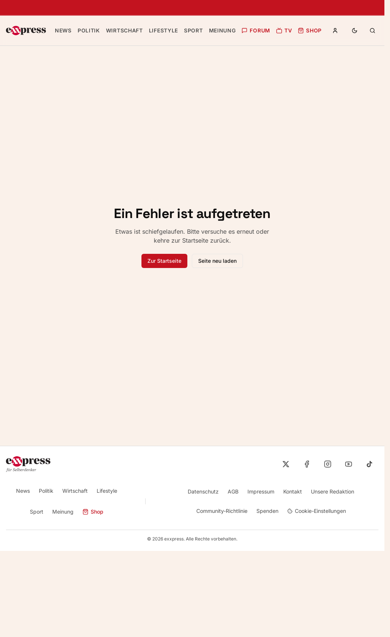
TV (279, 30)
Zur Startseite (164, 261)
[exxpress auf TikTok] (369, 464)
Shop (304, 30)
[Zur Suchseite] (372, 31)
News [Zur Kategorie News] (63, 30)
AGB (232, 491)
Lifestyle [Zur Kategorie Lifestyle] (160, 30)
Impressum (260, 491)
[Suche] (372, 31)
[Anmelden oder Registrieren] (335, 30)
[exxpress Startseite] (26, 30)
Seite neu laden (217, 261)
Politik (45, 491)
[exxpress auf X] (286, 464)
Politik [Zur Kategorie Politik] (88, 30)
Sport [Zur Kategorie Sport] (189, 30)
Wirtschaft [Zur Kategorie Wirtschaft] (122, 30)
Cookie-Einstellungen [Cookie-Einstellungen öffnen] (317, 511)
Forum (251, 30)
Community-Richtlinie (220, 511)
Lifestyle (107, 491)
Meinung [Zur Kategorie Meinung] (217, 30)
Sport (36, 511)
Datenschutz (202, 491)
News (22, 491)
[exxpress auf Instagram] (328, 464)
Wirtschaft (75, 491)
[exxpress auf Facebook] (307, 464)
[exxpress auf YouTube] (349, 464)
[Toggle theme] (354, 30)
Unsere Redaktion (332, 491)
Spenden (267, 511)
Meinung (63, 511)
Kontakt (292, 491)
